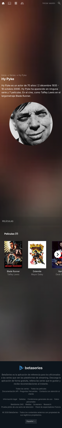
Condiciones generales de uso (40, 399)
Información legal (10, 399)
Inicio (3, 75)
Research (47, 404)
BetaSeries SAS (17, 404)
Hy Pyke (23, 75)
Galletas (22, 399)
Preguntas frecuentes (28, 391)
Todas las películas (38, 389)
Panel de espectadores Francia (48, 407)
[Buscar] (59, 3)
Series (13, 75)
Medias (28, 404)
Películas (7, 221)
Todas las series (22, 389)
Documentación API (10, 391)
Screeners (37, 404)
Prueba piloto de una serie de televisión (17, 407)
